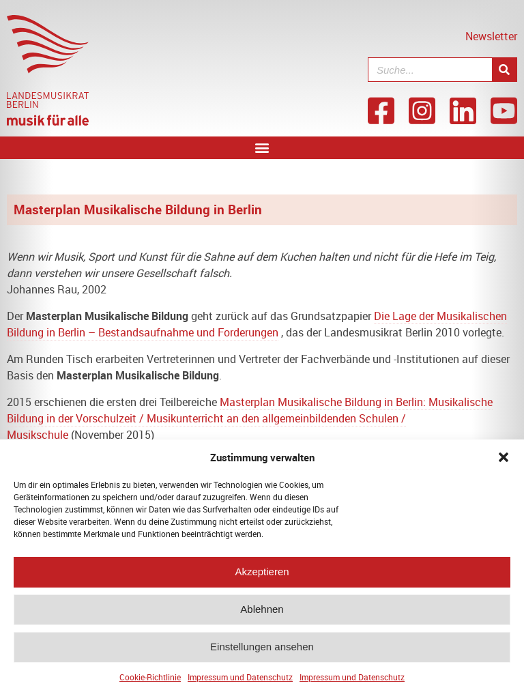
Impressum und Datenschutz (240, 681)
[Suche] (504, 69)
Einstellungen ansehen (262, 652)
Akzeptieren (262, 577)
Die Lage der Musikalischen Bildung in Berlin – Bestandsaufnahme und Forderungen (257, 324)
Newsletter (491, 36)
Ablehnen (261, 614)
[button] (503, 462)
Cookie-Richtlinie (150, 681)
